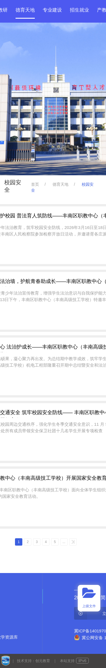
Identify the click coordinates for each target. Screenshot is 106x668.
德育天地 (25, 10)
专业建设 (52, 10)
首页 (35, 184)
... (63, 542)
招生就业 (79, 10)
